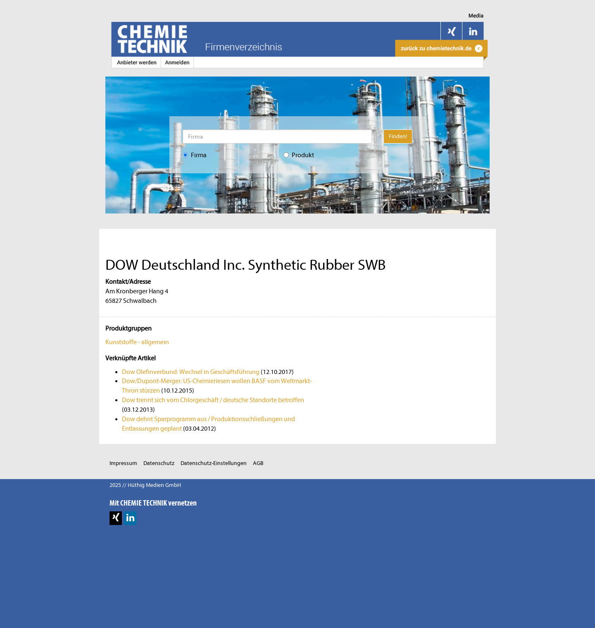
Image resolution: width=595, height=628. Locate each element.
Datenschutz (158, 463)
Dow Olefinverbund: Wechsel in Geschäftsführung (190, 372)
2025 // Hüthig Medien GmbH (145, 485)
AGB (258, 463)
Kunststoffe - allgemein (137, 342)
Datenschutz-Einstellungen (214, 463)
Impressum (123, 463)
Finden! (398, 136)
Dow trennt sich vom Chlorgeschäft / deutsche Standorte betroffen (213, 400)
